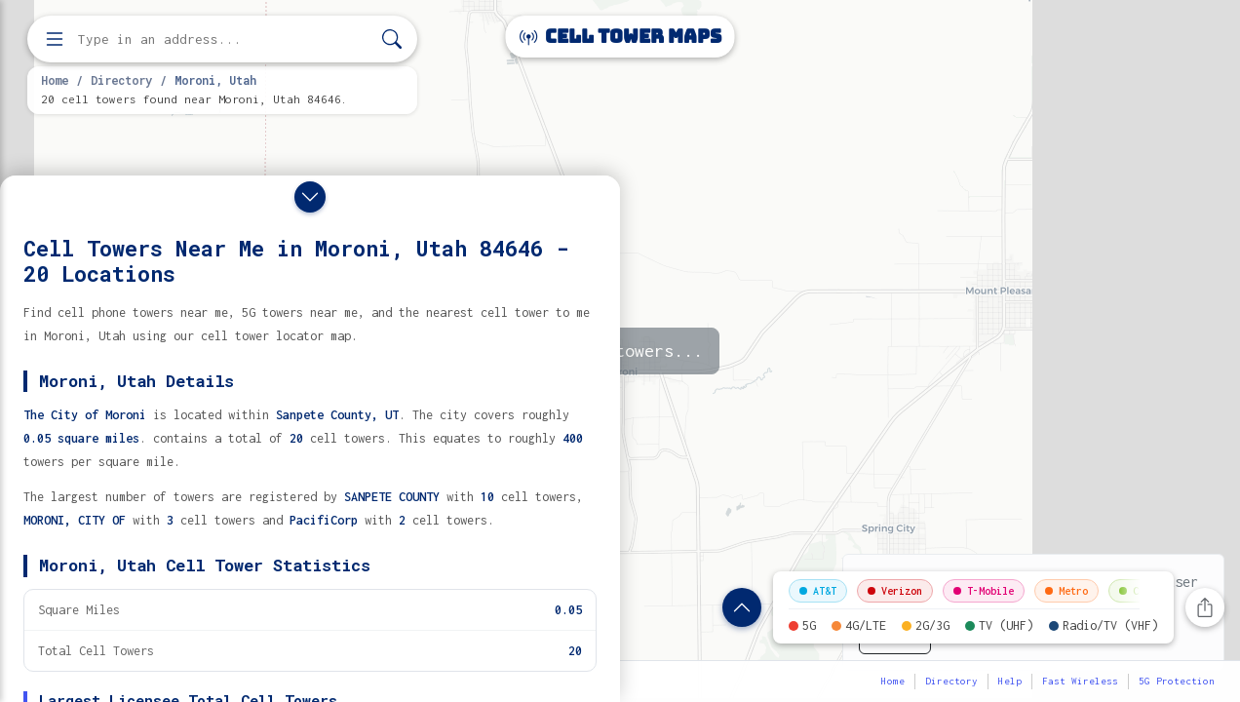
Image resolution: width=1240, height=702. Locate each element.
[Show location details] (741, 607)
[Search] (391, 39)
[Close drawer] (310, 197)
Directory (121, 80)
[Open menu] (54, 39)
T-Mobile (983, 591)
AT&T (817, 591)
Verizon (895, 591)
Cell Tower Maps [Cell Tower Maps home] (620, 36)
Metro (1066, 591)
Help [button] (1010, 681)
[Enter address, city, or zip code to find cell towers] (224, 39)
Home (54, 80)
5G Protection (1177, 681)
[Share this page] (1204, 607)
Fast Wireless (1080, 681)
